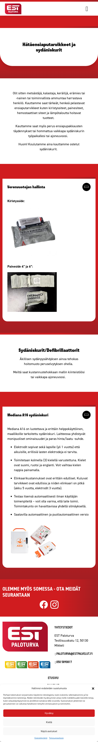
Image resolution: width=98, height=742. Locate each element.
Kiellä (49, 722)
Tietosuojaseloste (56, 738)
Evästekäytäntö (41, 738)
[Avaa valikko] (91, 8)
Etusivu (53, 678)
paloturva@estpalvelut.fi (74, 653)
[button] (93, 688)
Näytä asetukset (49, 731)
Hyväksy (49, 713)
